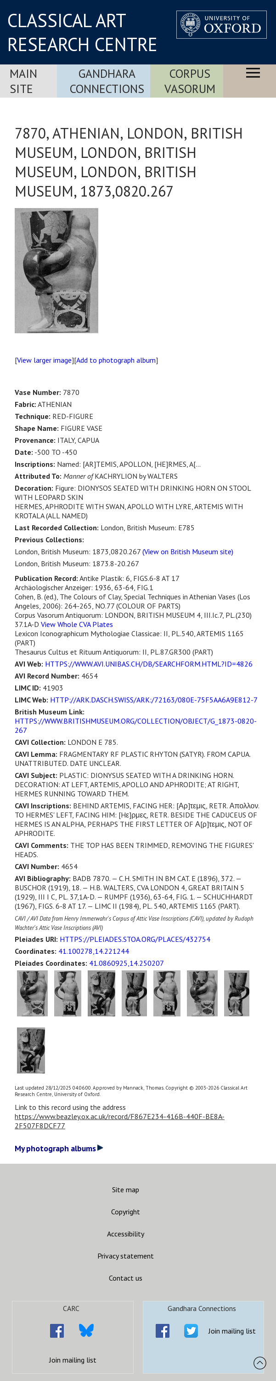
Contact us (125, 1277)
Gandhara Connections (107, 81)
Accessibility (125, 1233)
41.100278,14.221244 (93, 951)
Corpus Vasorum (189, 81)
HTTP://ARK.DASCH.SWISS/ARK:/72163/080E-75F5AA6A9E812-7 (154, 699)
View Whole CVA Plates (77, 624)
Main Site (23, 81)
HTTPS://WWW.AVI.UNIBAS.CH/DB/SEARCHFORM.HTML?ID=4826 (149, 663)
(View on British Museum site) (187, 551)
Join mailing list (72, 1359)
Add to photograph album (116, 360)
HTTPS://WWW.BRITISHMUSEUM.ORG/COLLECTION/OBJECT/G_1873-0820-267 (136, 725)
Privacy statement (125, 1255)
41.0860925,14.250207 (126, 963)
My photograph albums (59, 1148)
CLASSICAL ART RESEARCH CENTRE (82, 32)
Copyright (125, 1211)
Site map (125, 1189)
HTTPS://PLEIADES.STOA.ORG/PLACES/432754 (135, 939)
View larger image (44, 360)
